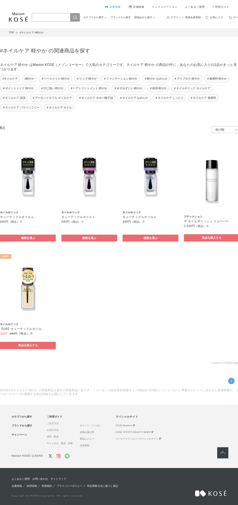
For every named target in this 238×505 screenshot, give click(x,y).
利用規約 (47, 485)
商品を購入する (28, 345)
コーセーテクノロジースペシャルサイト (137, 438)
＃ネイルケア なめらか (134, 97)
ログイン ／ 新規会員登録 (186, 17)
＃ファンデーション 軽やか (120, 78)
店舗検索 (138, 6)
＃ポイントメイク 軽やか (18, 88)
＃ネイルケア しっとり (169, 97)
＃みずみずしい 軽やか (128, 88)
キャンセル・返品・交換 (60, 443)
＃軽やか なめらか (155, 78)
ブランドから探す (120, 17)
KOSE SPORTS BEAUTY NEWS (133, 432)
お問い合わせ (40, 478)
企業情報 (115, 6)
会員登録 (84, 445)
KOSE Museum (124, 425)
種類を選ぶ (28, 238)
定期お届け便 (87, 432)
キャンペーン (19, 434)
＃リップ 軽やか (86, 78)
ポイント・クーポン (90, 425)
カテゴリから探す (93, 17)
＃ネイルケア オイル (59, 107)
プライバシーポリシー (69, 485)
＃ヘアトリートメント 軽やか (88, 88)
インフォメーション (164, 6)
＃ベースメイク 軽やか (55, 78)
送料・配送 (53, 436)
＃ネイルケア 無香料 (203, 97)
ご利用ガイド (220, 6)
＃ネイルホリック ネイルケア (192, 88)
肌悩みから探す (143, 17)
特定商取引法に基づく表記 (102, 485)
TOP (11, 32)
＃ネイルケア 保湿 (14, 97)
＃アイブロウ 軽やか (187, 78)
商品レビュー (87, 438)
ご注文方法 (53, 423)
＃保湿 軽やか (158, 88)
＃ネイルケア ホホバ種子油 (96, 97)
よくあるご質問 (195, 6)
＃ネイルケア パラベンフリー (20, 107)
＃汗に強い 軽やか (52, 88)
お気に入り (216, 17)
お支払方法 (53, 430)
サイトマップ (58, 478)
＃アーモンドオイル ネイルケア (52, 97)
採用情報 (32, 485)
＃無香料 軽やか (217, 78)
